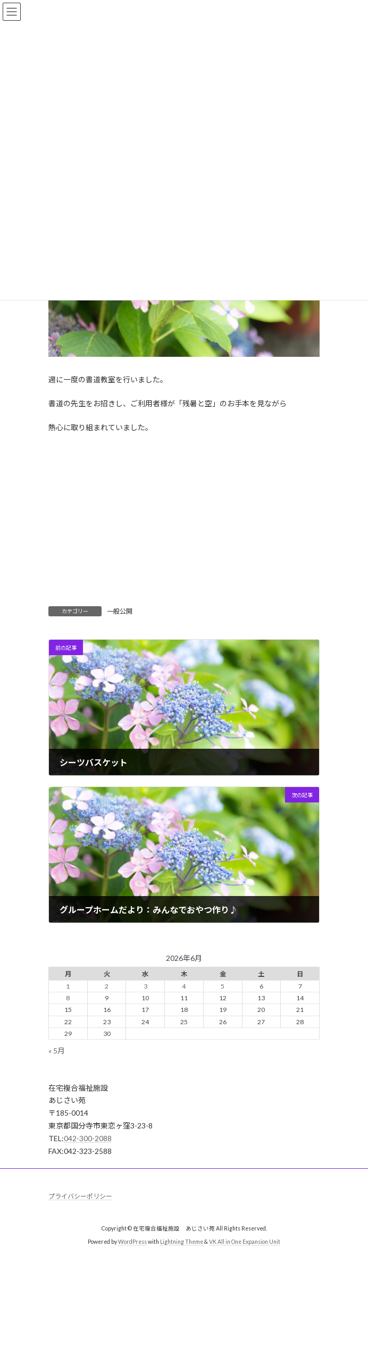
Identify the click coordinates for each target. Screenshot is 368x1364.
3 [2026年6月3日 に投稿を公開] (145, 986)
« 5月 (56, 1050)
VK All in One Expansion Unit (244, 1242)
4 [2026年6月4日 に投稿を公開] (184, 986)
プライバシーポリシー (80, 1196)
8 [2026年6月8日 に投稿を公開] (68, 998)
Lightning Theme (181, 1242)
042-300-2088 (88, 1138)
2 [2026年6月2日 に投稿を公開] (106, 986)
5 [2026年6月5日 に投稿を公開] (222, 986)
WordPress (132, 1242)
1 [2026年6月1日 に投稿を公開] (68, 986)
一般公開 (119, 611)
